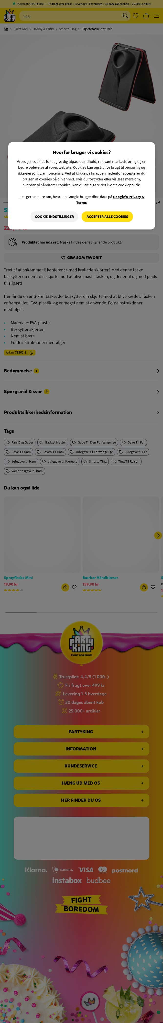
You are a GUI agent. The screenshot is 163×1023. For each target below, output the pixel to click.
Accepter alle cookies (107, 216)
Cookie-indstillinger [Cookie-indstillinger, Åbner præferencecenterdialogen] (54, 216)
